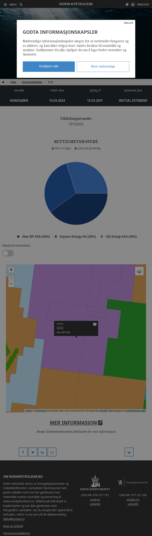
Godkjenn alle (49, 66)
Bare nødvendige (103, 66)
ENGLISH (128, 23)
